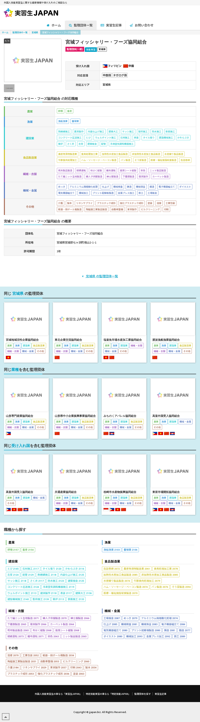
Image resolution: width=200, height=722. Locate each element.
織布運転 (36, 636)
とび (13, 568)
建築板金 (76, 581)
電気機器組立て (115, 630)
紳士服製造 (80, 618)
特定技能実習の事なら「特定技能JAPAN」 (108, 693)
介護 (13, 667)
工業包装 (30, 655)
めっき (130, 618)
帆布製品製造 (18, 630)
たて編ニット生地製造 (23, 618)
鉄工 (179, 636)
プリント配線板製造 (145, 630)
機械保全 (149, 624)
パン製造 (160, 587)
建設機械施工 (18, 599)
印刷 (75, 667)
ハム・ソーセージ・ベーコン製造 (126, 587)
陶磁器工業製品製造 (21, 661)
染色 (53, 636)
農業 (11, 542)
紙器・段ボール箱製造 (58, 655)
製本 (90, 667)
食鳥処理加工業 (166, 568)
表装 (65, 593)
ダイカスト (113, 636)
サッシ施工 (16, 581)
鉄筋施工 (76, 599)
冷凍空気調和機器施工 (58, 587)
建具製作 (48, 593)
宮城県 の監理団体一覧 (100, 276)
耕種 (13, 549)
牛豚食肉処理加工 (147, 581)
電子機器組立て (173, 624)
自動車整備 (49, 661)
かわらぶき (74, 568)
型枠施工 (41, 599)
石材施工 (30, 568)
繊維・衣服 (16, 611)
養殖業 (130, 549)
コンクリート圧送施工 (23, 587)
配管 (28, 574)
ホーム (5, 32)
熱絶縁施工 (47, 574)
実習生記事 (160, 693)
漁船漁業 (112, 549)
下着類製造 (16, 624)
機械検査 (129, 624)
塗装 (78, 673)
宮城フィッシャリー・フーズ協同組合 (60, 32)
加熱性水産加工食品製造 (121, 574)
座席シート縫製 (67, 630)
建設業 (13, 561)
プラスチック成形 (20, 673)
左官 (13, 574)
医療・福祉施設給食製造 (121, 593)
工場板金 (112, 618)
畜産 (28, 549)
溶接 (13, 655)
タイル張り (52, 568)
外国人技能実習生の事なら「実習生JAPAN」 (58, 693)
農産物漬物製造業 (137, 568)
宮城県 (35, 32)
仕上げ (110, 624)
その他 (13, 648)
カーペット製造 (62, 624)
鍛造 (184, 630)
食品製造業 (112, 561)
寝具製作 (38, 624)
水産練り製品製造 (117, 581)
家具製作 (58, 667)
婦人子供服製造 (55, 618)
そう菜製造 (181, 587)
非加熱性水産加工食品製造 (159, 574)
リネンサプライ (34, 667)
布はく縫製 (42, 630)
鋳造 (169, 630)
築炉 (58, 599)
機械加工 (134, 636)
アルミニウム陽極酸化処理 (159, 618)
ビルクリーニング (76, 661)
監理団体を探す (142, 693)
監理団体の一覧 (20, 32)
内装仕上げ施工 (72, 574)
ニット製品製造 (75, 636)
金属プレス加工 (158, 636)
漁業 (107, 542)
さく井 (37, 581)
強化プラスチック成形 (53, 673)
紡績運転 (15, 636)
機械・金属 (112, 611)
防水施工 (56, 581)
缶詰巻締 (112, 568)
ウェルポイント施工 (21, 593)
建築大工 (83, 593)
